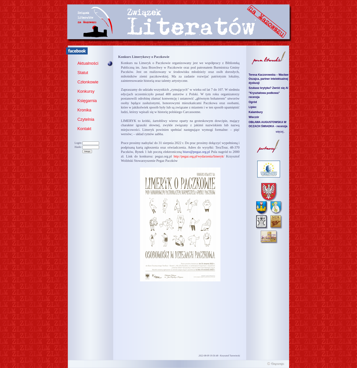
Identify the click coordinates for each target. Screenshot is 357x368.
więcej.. (280, 131)
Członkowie (87, 82)
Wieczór (254, 117)
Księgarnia (87, 100)
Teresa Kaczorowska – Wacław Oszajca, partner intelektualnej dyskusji (268, 79)
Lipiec (253, 107)
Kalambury (256, 112)
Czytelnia (85, 119)
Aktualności (87, 63)
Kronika (84, 110)
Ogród (253, 102)
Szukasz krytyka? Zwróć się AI (268, 88)
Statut (82, 72)
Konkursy (85, 91)
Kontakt (84, 128)
